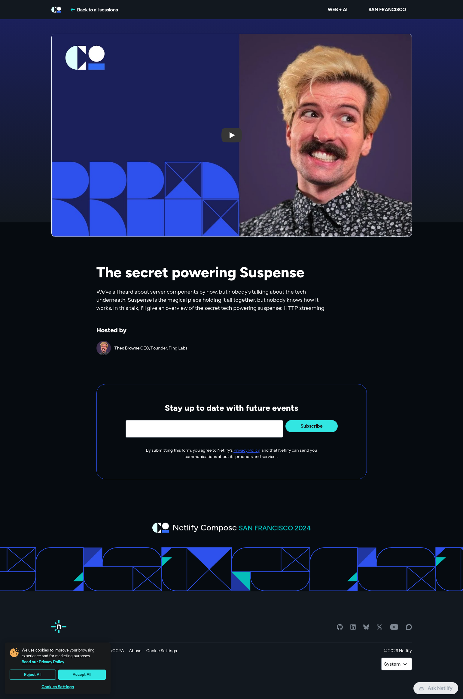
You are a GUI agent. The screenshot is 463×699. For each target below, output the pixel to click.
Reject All (32, 674)
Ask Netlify (435, 688)
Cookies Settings (57, 687)
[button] (232, 135)
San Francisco (387, 9)
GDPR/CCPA (111, 650)
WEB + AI (338, 9)
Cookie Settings (161, 650)
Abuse (135, 650)
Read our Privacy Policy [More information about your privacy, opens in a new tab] (43, 661)
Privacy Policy (246, 450)
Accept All (82, 674)
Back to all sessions (94, 10)
